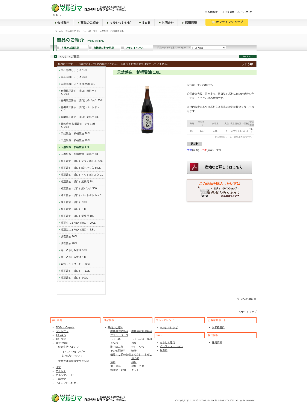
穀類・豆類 (137, 366)
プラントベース (135, 47)
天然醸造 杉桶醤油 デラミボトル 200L (79, 125)
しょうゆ (115, 339)
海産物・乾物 (118, 369)
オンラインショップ (227, 22)
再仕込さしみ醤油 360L (74, 250)
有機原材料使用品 (103, 47)
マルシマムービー (66, 375)
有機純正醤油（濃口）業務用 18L (80, 116)
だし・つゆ (137, 346)
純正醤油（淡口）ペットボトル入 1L (82, 195)
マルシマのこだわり (67, 382)
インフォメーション (171, 346)
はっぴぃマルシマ (72, 355)
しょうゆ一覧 (89, 31)
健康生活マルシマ (68, 346)
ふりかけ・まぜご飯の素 (141, 356)
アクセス (61, 371)
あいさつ (61, 335)
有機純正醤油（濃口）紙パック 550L (82, 100)
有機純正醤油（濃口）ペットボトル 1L (80, 109)
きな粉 (114, 342)
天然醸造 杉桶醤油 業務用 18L (80, 154)
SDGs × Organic (65, 327)
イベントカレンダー (73, 351)
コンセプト (62, 331)
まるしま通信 (167, 342)
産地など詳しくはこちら (224, 167)
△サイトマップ (248, 311)
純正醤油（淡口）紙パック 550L (79, 188)
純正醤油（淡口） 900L (74, 202)
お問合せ (166, 22)
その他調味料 (118, 350)
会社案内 (62, 22)
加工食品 (115, 366)
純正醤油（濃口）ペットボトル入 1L (82, 174)
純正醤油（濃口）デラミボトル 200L (82, 160)
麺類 (134, 362)
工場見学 (61, 378)
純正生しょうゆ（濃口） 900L (78, 222)
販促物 (163, 350)
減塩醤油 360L (69, 236)
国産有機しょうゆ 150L (74, 70)
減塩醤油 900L (69, 243)
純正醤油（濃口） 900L (74, 277)
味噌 (134, 350)
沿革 (58, 367)
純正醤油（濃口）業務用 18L (77, 181)
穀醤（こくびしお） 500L (75, 263)
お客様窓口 (218, 327)
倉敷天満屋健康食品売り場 (73, 360)
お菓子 (135, 342)
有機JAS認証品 (70, 47)
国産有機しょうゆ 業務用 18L (78, 83)
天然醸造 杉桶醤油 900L (75, 140)
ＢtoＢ (144, 22)
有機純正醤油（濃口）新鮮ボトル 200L (79, 92)
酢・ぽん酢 (116, 346)
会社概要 (61, 339)
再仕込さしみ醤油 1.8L (74, 257)
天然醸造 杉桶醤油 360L (75, 133)
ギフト (135, 369)
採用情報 (189, 22)
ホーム (58, 31)
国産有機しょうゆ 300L (74, 77)
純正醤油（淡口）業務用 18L (77, 215)
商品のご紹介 (88, 22)
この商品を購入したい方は (219, 183)
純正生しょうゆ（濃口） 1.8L (78, 229)
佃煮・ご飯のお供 (120, 354)
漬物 (113, 362)
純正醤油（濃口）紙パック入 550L (81, 167)
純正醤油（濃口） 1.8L (75, 270)
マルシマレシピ (119, 22)
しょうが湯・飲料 (141, 339)
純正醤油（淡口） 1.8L (74, 209)
